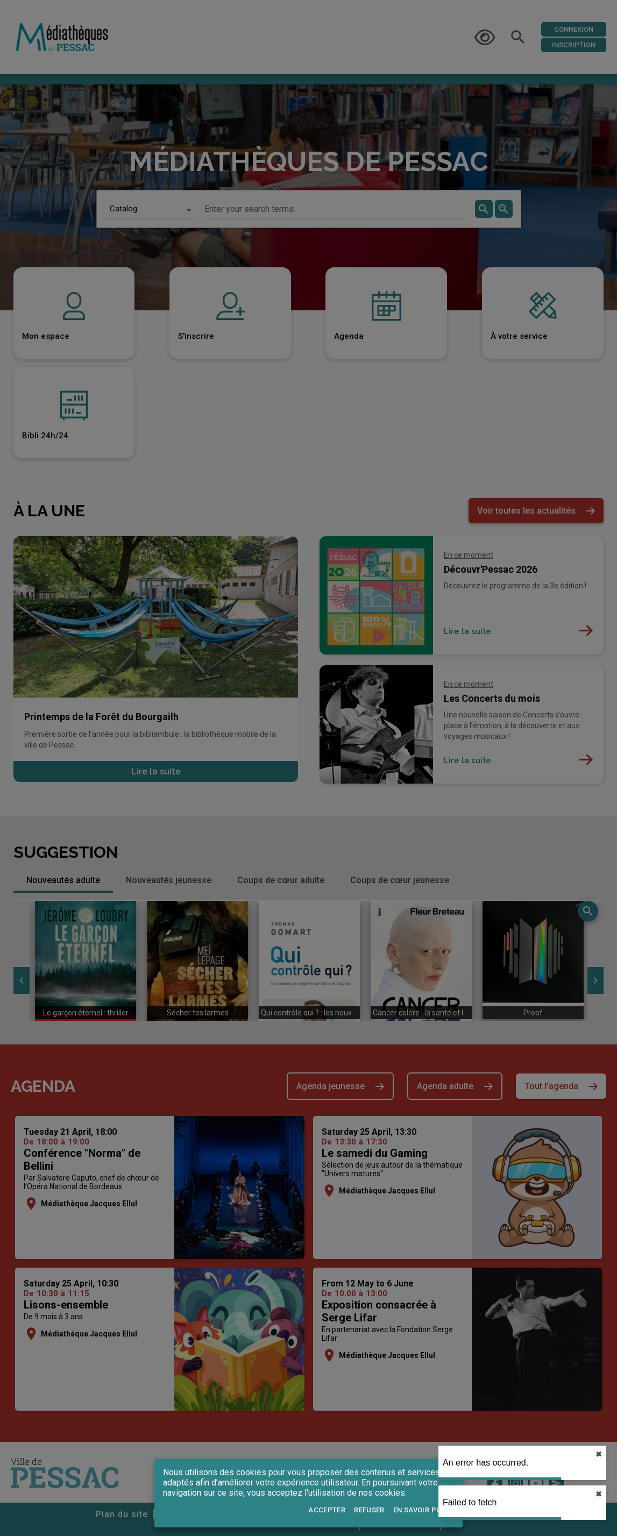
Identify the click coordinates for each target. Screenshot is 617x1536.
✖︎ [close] (598, 1454)
